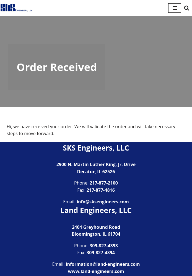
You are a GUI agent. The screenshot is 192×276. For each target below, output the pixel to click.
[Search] (186, 7)
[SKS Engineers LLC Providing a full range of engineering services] (16, 8)
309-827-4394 (101, 252)
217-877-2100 (104, 183)
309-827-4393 (104, 246)
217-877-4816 (101, 190)
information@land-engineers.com (103, 264)
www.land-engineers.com (96, 271)
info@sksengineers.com (103, 202)
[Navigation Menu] (174, 8)
